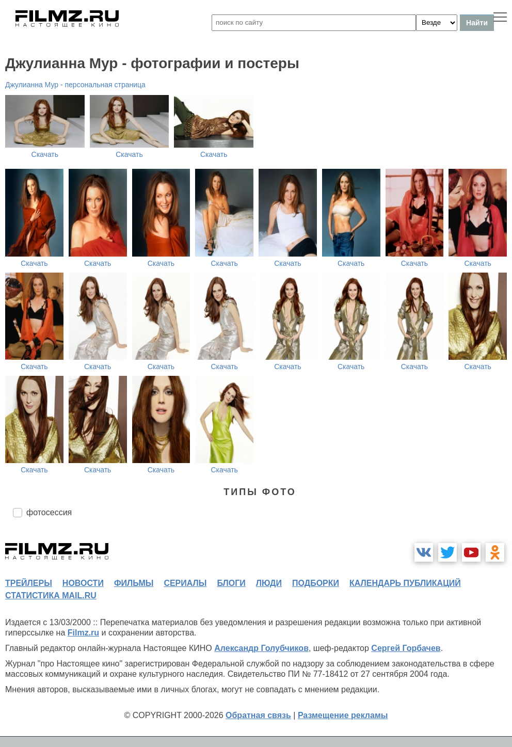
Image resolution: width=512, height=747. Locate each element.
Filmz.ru (83, 632)
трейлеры (28, 583)
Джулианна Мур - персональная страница (75, 85)
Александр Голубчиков (261, 648)
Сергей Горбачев (405, 648)
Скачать (45, 154)
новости (83, 583)
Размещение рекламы (343, 715)
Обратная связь (258, 715)
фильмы (133, 583)
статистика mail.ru (51, 595)
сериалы (185, 583)
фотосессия (49, 512)
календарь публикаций (405, 583)
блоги (231, 583)
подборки (315, 583)
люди (269, 583)
